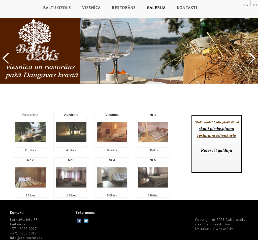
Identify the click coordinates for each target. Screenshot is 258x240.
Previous (6, 58)
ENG (245, 5)
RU (255, 5)
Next (252, 58)
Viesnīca (91, 7)
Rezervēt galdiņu (216, 150)
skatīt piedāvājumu (216, 128)
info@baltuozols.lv (26, 237)
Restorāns (124, 7)
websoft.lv (224, 228)
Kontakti (187, 7)
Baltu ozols (57, 7)
